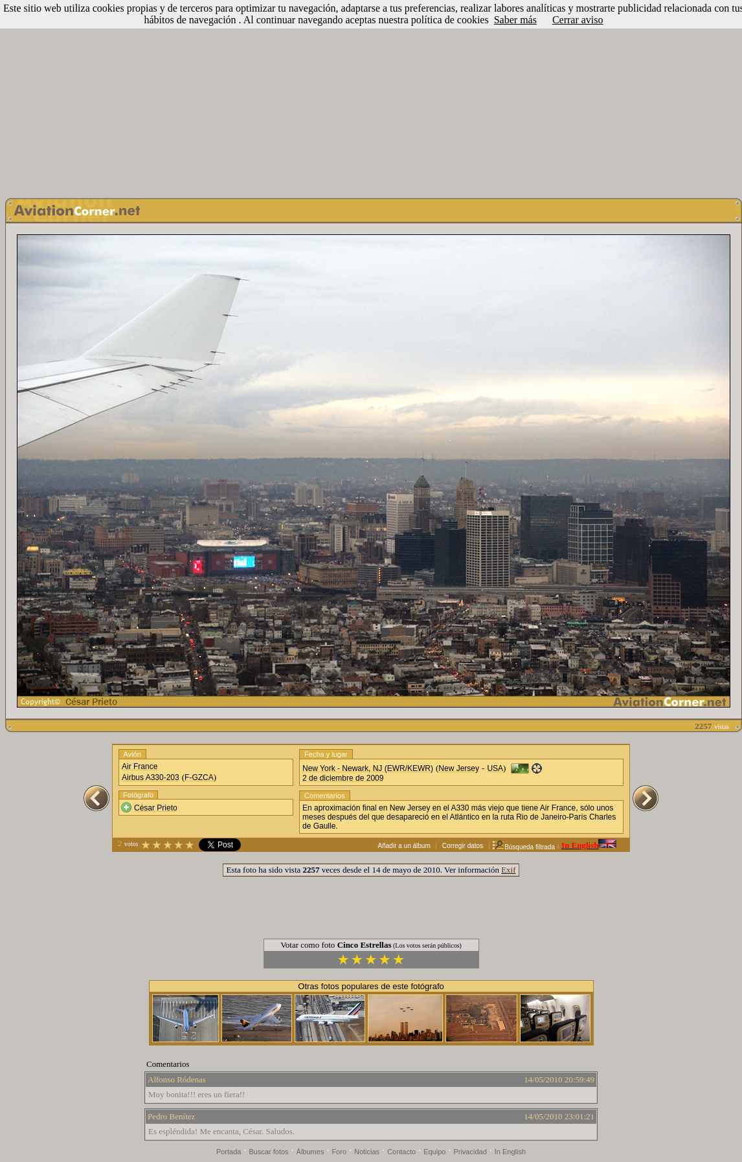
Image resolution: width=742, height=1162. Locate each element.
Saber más (515, 19)
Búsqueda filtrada (523, 847)
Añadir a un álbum (404, 845)
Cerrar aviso (577, 19)
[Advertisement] (371, 95)
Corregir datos (462, 845)
